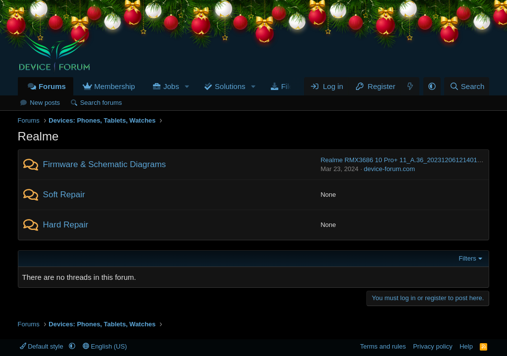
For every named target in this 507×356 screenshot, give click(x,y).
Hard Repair (66, 224)
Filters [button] (467, 258)
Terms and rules (383, 346)
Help (466, 346)
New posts (45, 102)
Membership (114, 86)
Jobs (171, 86)
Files (289, 86)
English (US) (105, 346)
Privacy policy (432, 346)
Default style (42, 346)
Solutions (230, 86)
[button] (187, 86)
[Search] (466, 86)
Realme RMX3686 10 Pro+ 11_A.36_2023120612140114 (402, 160)
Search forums (101, 102)
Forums (52, 86)
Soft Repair (64, 194)
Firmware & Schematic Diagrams (104, 164)
